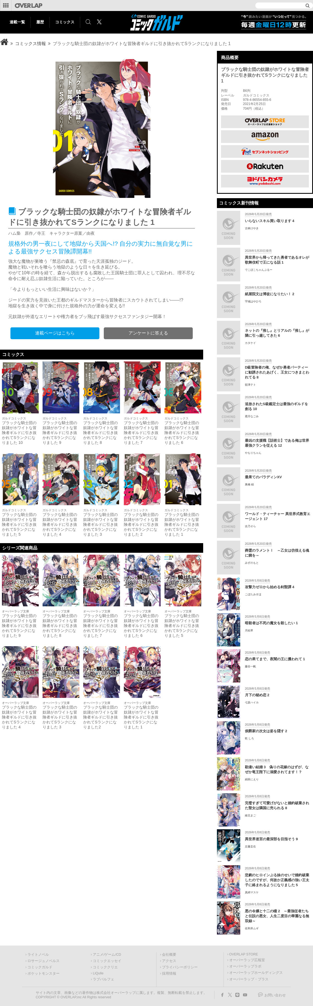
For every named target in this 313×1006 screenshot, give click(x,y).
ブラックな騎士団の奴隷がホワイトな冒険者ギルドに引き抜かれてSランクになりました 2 (141, 524)
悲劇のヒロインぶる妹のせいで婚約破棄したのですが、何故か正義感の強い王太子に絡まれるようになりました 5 (277, 880)
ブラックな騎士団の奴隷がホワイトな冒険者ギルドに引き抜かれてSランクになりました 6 (181, 433)
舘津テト (250, 384)
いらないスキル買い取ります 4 (269, 221)
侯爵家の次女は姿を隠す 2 (266, 731)
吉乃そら (250, 526)
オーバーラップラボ (245, 966)
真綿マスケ (252, 892)
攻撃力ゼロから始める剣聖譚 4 (269, 587)
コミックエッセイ (107, 961)
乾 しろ (249, 738)
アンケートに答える (148, 333)
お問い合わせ (275, 995)
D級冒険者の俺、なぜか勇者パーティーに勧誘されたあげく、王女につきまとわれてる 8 (277, 372)
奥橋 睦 (249, 484)
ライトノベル (38, 955)
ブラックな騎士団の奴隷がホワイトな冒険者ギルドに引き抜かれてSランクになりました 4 (60, 524)
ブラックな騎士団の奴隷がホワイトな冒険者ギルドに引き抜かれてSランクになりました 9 (60, 433)
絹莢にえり (252, 779)
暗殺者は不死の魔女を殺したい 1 (271, 623)
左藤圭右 (250, 846)
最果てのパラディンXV (263, 477)
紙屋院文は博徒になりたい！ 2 (269, 294)
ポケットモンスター (43, 973)
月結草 (249, 630)
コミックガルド (39, 967)
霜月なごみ (252, 416)
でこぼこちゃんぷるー (258, 269)
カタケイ (250, 342)
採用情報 (169, 973)
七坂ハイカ (252, 702)
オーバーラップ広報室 (247, 960)
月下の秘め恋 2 (257, 695)
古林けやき (252, 228)
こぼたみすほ (253, 594)
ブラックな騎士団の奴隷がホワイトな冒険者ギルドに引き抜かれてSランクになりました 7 (141, 433)
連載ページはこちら (55, 333)
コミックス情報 (30, 43)
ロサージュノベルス (43, 961)
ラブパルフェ (103, 979)
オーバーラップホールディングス (256, 973)
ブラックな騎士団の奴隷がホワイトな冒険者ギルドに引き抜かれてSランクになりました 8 (100, 433)
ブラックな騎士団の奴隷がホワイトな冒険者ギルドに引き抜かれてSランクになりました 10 (19, 433)
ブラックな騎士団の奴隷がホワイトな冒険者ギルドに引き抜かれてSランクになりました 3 (100, 524)
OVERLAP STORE (243, 954)
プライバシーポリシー (180, 967)
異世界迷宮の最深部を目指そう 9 (271, 839)
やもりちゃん (253, 452)
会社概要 (169, 955)
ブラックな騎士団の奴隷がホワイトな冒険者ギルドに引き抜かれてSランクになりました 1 (181, 524)
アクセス (169, 961)
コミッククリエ (105, 967)
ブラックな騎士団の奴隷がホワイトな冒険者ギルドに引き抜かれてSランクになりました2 (100, 717)
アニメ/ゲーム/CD (107, 955)
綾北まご (250, 815)
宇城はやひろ (253, 301)
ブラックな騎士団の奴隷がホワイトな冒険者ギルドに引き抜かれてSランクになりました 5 (19, 524)
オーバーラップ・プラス (249, 979)
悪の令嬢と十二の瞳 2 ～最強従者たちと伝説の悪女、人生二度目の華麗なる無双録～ (277, 916)
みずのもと (252, 562)
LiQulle (98, 973)
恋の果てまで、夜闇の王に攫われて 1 (275, 659)
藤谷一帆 (250, 666)
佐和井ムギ (252, 928)
